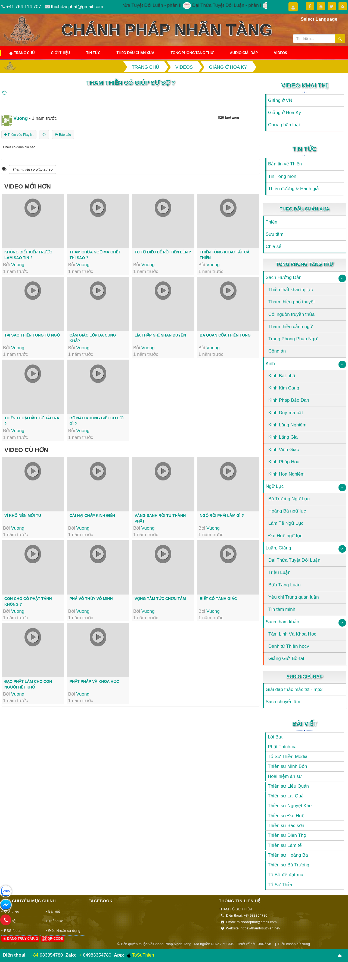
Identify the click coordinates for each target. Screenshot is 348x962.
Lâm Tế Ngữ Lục (285, 523)
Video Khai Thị (304, 85)
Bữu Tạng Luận (284, 584)
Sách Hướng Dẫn (284, 277)
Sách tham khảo (282, 621)
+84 (34, 955)
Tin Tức (93, 53)
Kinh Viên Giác (283, 449)
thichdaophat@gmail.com (77, 6)
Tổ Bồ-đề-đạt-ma (285, 874)
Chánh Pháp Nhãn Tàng (172, 944)
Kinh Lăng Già (283, 437)
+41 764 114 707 (23, 6)
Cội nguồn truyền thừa (291, 314)
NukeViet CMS (222, 944)
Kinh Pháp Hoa (283, 461)
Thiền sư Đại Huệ (286, 815)
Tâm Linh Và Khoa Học (292, 634)
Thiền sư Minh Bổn (287, 766)
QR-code (52, 939)
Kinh (270, 363)
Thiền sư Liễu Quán (288, 786)
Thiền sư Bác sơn (286, 825)
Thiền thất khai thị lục (290, 289)
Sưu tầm (274, 234)
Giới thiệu (60, 53)
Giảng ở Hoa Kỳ (284, 112)
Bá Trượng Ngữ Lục (289, 498)
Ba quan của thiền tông (225, 335)
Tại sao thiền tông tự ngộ (32, 335)
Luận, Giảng (278, 548)
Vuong (17, 264)
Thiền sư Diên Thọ (287, 835)
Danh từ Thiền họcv (288, 646)
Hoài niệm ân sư (285, 776)
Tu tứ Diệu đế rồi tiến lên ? (163, 252)
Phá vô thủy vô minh (91, 598)
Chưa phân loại (284, 124)
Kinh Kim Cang (283, 388)
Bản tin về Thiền (285, 163)
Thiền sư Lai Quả (286, 795)
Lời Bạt (275, 737)
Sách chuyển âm (283, 701)
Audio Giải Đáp (244, 53)
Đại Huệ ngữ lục (285, 535)
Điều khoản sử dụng (64, 931)
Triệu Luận (279, 572)
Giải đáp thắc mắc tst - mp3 (294, 689)
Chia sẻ (273, 246)
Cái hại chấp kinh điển (92, 515)
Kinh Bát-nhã (281, 375)
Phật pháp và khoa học (94, 681)
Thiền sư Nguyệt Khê (290, 805)
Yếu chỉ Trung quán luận (293, 597)
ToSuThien (140, 955)
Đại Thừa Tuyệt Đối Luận (294, 560)
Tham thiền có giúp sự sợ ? (130, 82)
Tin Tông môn (282, 176)
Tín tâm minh (281, 609)
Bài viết (304, 723)
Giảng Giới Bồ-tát (286, 658)
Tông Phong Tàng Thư (192, 53)
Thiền (271, 222)
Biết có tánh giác (218, 598)
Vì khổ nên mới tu (22, 515)
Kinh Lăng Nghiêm (287, 424)
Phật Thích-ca (282, 746)
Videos (280, 53)
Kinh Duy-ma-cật (285, 412)
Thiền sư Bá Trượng (288, 864)
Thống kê (55, 921)
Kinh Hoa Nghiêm (286, 474)
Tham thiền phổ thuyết (291, 301)
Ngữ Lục (275, 486)
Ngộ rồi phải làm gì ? (222, 515)
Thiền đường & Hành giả (293, 188)
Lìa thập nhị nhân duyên (160, 335)
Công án (277, 351)
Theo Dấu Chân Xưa (135, 53)
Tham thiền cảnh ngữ (290, 326)
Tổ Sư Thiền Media (287, 756)
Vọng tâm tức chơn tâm (160, 598)
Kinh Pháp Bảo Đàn (288, 400)
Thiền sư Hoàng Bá (288, 855)
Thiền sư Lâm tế (285, 845)
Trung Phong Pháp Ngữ (292, 338)
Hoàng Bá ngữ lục (287, 511)
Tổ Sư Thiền (281, 884)
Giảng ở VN (280, 100)
